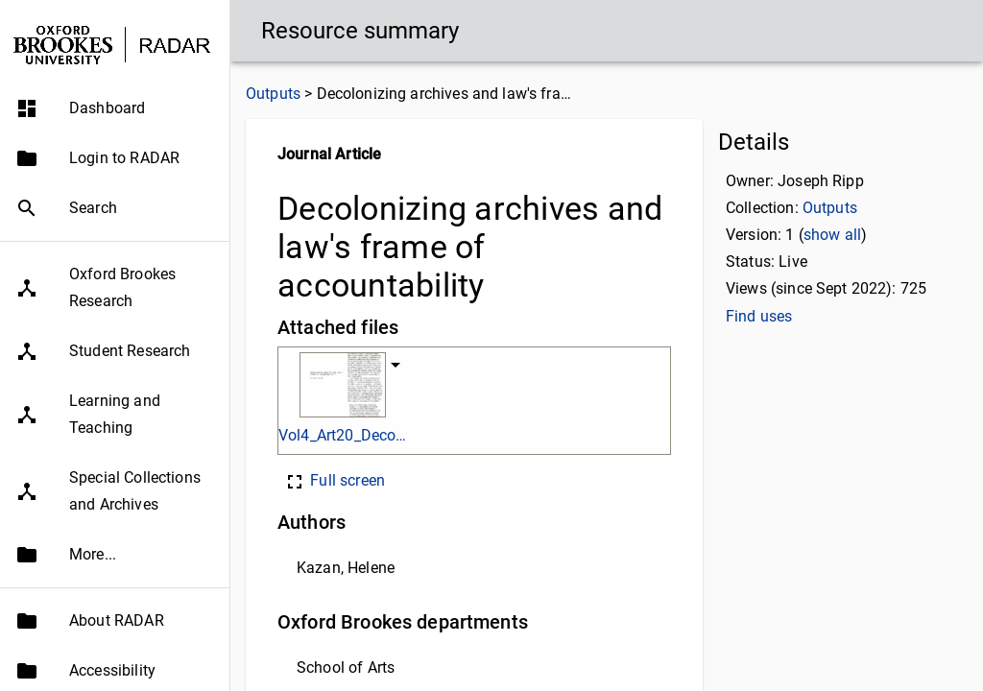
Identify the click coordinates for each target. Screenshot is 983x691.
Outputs (273, 93)
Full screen (334, 480)
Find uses (759, 316)
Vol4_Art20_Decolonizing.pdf (343, 435)
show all (832, 235)
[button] (114, 108)
